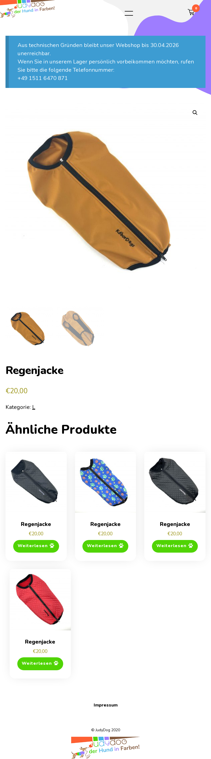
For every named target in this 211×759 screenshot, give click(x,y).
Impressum (106, 705)
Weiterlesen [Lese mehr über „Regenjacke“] (33, 546)
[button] (195, 113)
